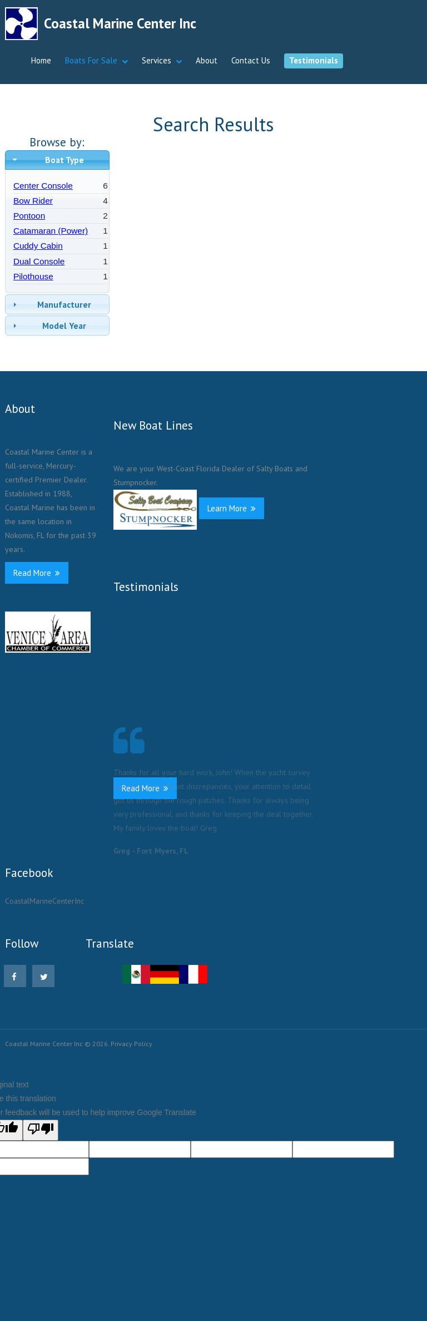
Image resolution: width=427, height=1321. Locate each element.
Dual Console (38, 261)
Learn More (231, 508)
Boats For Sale (91, 60)
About (206, 60)
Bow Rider (33, 200)
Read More (36, 573)
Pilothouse (33, 276)
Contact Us (250, 60)
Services (156, 60)
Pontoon (29, 215)
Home (41, 60)
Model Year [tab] (48, 325)
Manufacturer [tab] (51, 304)
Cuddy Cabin (38, 245)
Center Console (43, 185)
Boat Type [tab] (47, 159)
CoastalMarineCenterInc (44, 901)
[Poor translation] (40, 1130)
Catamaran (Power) (50, 230)
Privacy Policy (131, 1043)
